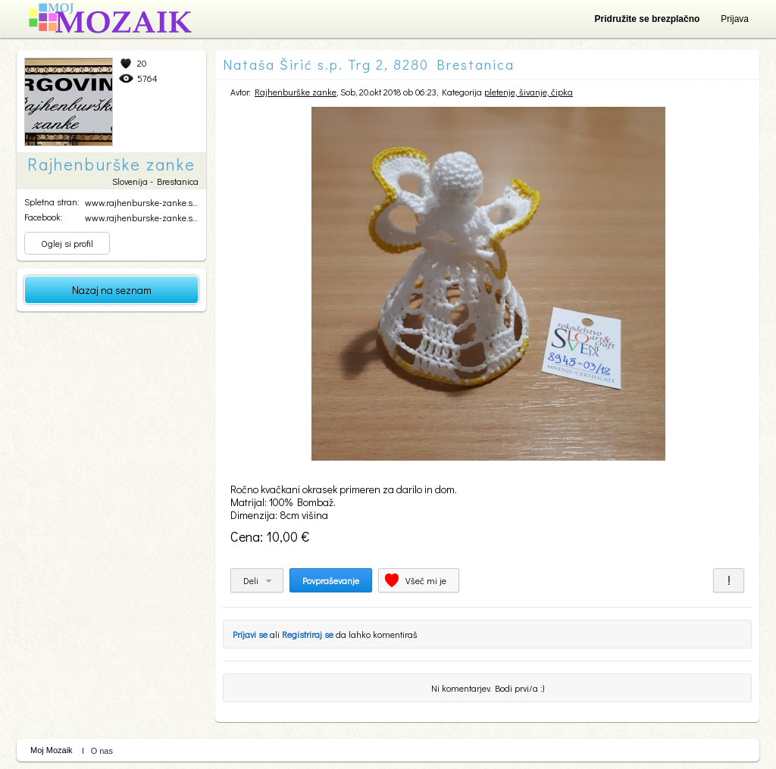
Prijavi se (250, 634)
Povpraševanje (330, 580)
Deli (250, 580)
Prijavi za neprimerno (728, 580)
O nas (102, 750)
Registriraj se (307, 634)
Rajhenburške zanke (295, 92)
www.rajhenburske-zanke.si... (142, 202)
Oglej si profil (67, 243)
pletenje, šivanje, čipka (528, 92)
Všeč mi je (425, 580)
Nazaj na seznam (112, 290)
